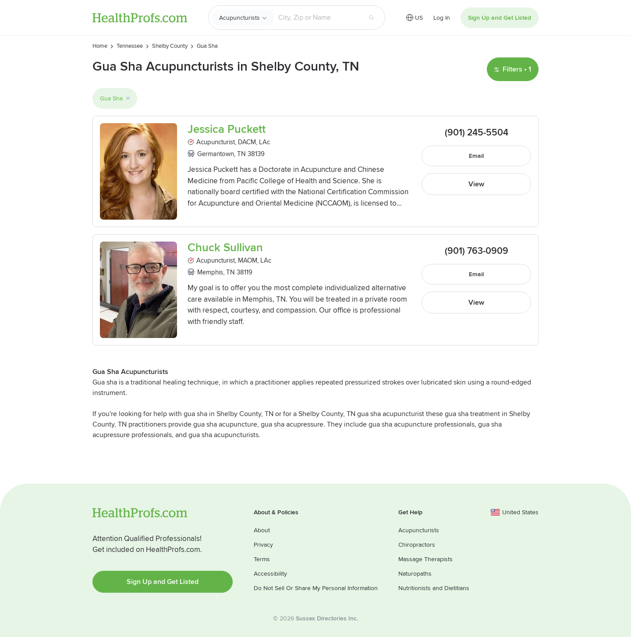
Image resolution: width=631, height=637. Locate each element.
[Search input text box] (317, 17)
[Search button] (371, 18)
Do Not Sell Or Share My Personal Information (316, 588)
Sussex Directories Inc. (327, 618)
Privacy (263, 544)
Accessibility (270, 573)
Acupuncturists (239, 17)
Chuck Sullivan (225, 248)
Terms (262, 559)
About (262, 530)
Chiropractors (416, 544)
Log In (441, 17)
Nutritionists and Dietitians (433, 588)
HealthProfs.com (139, 17)
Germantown (215, 154)
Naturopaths (415, 573)
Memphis (210, 272)
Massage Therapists (425, 559)
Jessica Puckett (227, 129)
